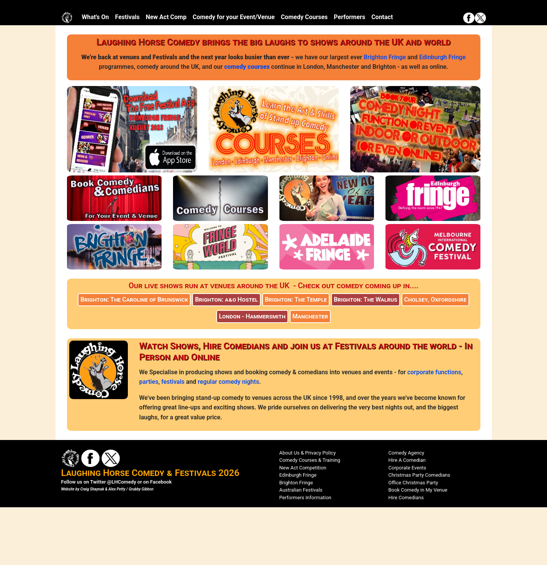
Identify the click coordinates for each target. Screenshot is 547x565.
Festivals (127, 74)
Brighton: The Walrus (365, 357)
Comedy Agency (407, 510)
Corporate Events (407, 525)
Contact (382, 74)
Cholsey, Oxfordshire (435, 357)
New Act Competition (303, 525)
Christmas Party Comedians (420, 533)
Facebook (161, 539)
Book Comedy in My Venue (418, 547)
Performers (349, 74)
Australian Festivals (301, 547)
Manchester (310, 374)
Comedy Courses (304, 74)
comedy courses (247, 124)
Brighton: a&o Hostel (226, 357)
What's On (95, 74)
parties (148, 439)
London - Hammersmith (252, 374)
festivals (173, 439)
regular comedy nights (228, 439)
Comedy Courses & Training (309, 518)
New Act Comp (166, 74)
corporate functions (434, 429)
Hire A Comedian (407, 518)
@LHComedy (121, 539)
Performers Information (305, 555)
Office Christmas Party (413, 540)
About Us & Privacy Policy (307, 510)
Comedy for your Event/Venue (233, 74)
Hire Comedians (406, 555)
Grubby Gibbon (141, 547)
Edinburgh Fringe (442, 114)
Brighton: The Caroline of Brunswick (134, 357)
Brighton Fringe (385, 114)
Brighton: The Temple (296, 357)
